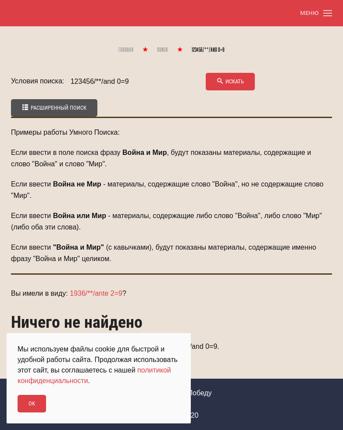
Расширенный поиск (54, 107)
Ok (32, 403)
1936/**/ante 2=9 (96, 293)
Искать (230, 81)
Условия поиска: (37, 81)
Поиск (162, 50)
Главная (125, 50)
